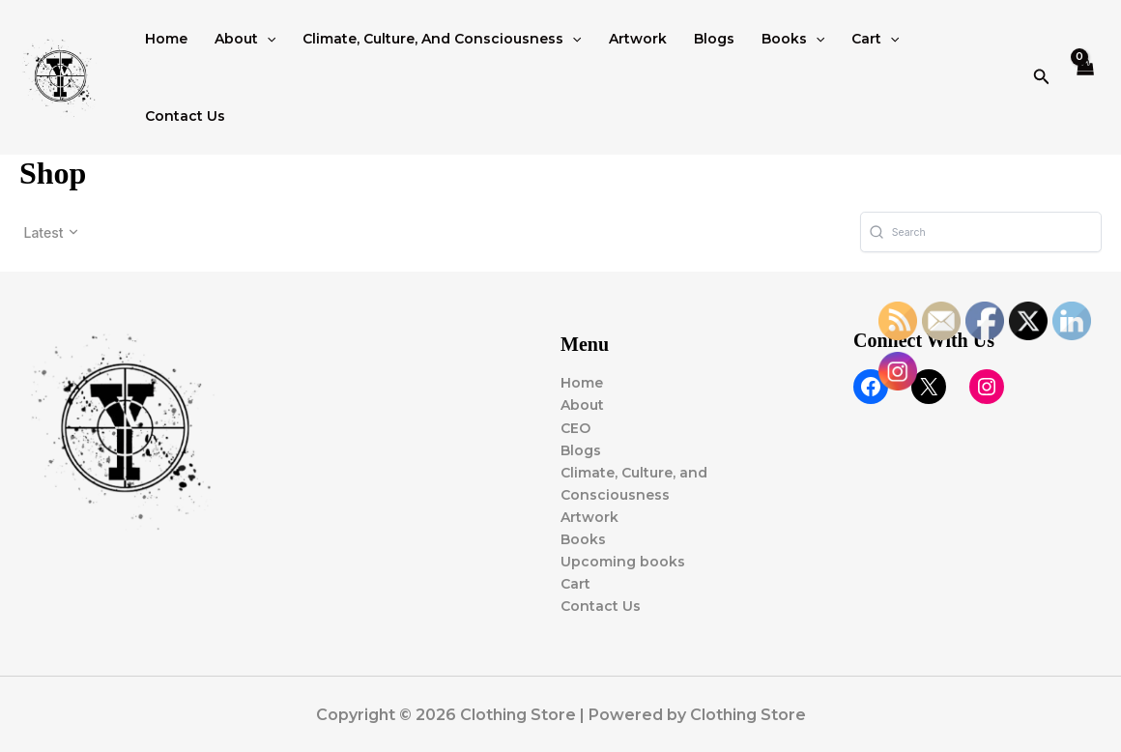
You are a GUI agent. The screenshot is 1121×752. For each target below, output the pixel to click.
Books (793, 38)
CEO (575, 428)
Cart (875, 38)
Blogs (714, 38)
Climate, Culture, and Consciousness (441, 38)
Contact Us (185, 116)
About (245, 38)
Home (166, 38)
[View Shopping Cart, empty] (1086, 77)
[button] (266, 38)
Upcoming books (622, 561)
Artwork (638, 38)
